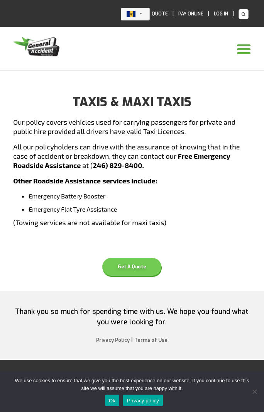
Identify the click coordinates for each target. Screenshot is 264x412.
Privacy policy (143, 401)
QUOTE (160, 14)
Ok (112, 401)
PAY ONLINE (190, 14)
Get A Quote (132, 267)
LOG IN (221, 14)
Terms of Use (151, 340)
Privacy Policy (113, 340)
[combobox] (135, 14)
